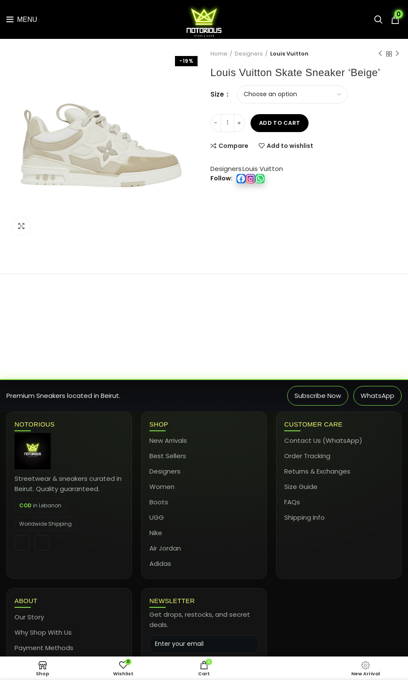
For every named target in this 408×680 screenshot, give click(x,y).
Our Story (29, 616)
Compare (233, 146)
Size (218, 94)
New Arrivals (168, 440)
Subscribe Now (317, 395)
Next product (397, 54)
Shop (158, 424)
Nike (155, 532)
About (26, 600)
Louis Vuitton (289, 54)
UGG (156, 517)
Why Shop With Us (43, 632)
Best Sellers (167, 455)
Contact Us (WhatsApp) (323, 440)
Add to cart (279, 123)
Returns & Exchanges (317, 471)
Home (218, 54)
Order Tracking (307, 455)
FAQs (292, 501)
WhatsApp (377, 395)
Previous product (380, 54)
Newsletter (172, 600)
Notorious (35, 424)
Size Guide (301, 486)
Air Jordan (165, 548)
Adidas (160, 563)
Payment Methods (44, 647)
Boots (158, 501)
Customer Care (313, 424)
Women (162, 486)
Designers (249, 54)
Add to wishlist (290, 146)
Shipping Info (304, 517)
